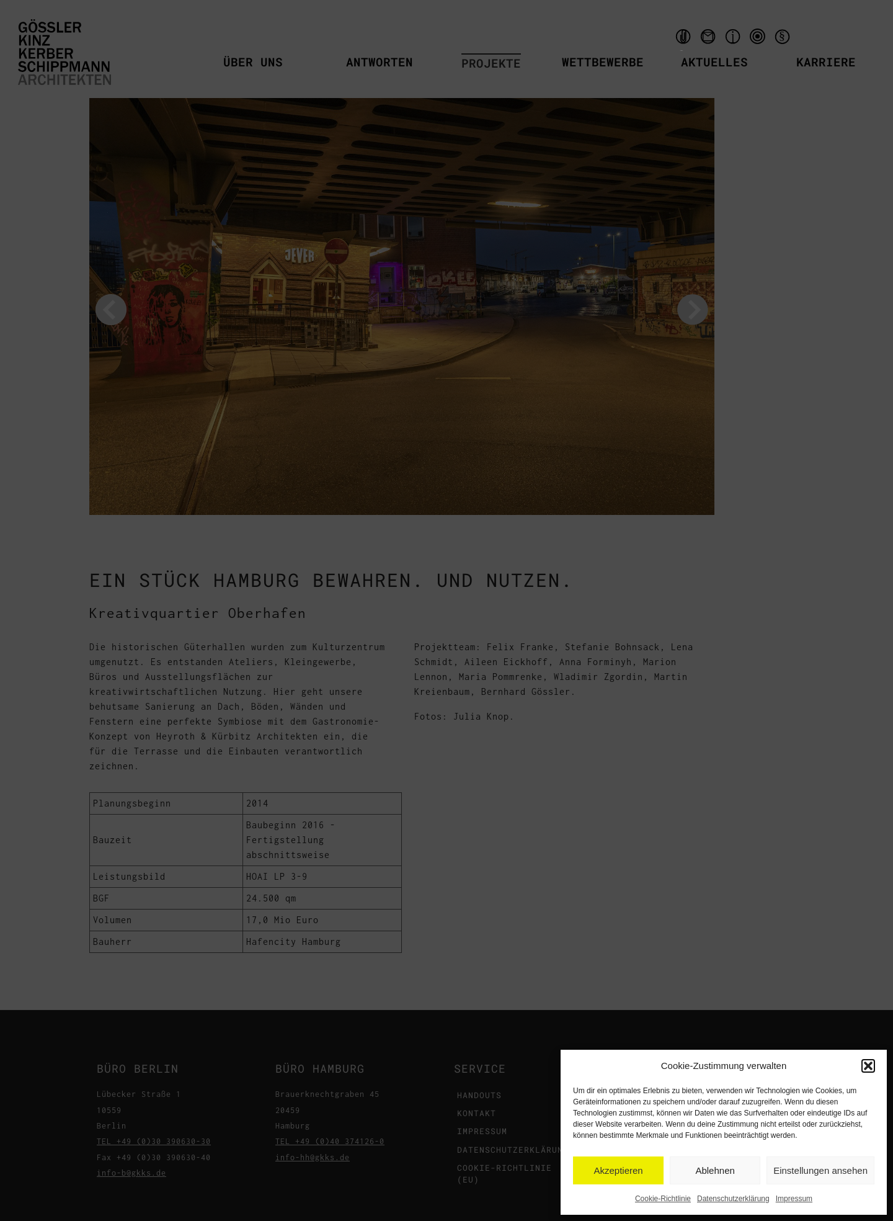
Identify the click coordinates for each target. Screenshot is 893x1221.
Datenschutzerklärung (733, 1198)
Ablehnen (714, 1170)
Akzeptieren (617, 1170)
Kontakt (709, 39)
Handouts (681, 39)
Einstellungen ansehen (820, 1170)
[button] (868, 1066)
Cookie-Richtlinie (663, 1198)
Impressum (794, 1198)
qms (759, 39)
